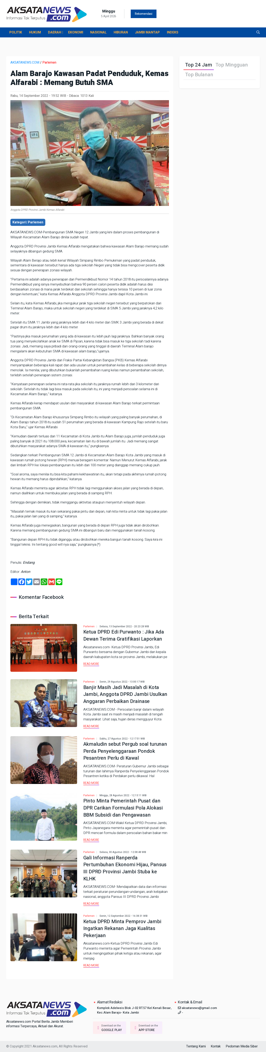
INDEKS (172, 32)
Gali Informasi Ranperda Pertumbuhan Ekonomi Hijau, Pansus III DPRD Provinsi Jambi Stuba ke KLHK (125, 868)
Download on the (108, 1028)
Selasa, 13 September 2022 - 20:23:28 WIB (124, 626)
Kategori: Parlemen (27, 222)
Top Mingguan (232, 65)
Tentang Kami (196, 1046)
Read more (91, 664)
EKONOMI (75, 32)
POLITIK (15, 32)
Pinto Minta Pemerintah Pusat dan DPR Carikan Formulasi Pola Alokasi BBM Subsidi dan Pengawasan (123, 807)
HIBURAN (121, 32)
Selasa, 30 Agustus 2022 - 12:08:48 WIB (123, 852)
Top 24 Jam (198, 65)
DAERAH (55, 32)
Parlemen (49, 62)
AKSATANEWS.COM (24, 62)
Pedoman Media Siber (242, 1046)
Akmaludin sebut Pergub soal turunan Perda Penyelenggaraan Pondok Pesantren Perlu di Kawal (125, 751)
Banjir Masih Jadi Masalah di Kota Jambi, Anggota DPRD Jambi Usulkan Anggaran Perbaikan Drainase (125, 694)
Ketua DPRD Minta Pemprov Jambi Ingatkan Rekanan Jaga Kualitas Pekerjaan (122, 928)
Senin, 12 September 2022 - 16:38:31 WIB (124, 916)
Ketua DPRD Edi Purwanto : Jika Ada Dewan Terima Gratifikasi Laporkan (123, 635)
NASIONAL (98, 32)
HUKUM (35, 32)
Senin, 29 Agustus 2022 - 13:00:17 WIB (122, 682)
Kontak (216, 1046)
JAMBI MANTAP (147, 32)
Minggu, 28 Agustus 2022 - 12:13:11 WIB (123, 795)
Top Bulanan (199, 74)
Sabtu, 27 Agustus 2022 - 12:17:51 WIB (122, 739)
